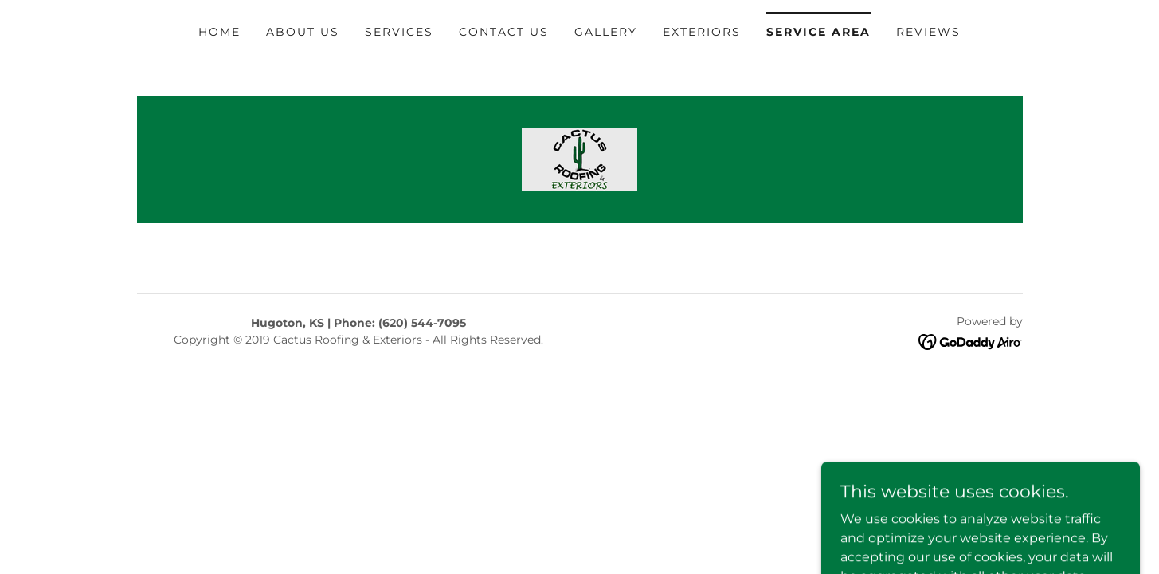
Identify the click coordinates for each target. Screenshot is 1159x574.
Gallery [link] (605, 32)
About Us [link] (302, 32)
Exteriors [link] (702, 32)
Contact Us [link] (504, 32)
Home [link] (219, 32)
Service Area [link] (818, 32)
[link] (579, 158)
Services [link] (399, 32)
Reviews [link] (928, 32)
